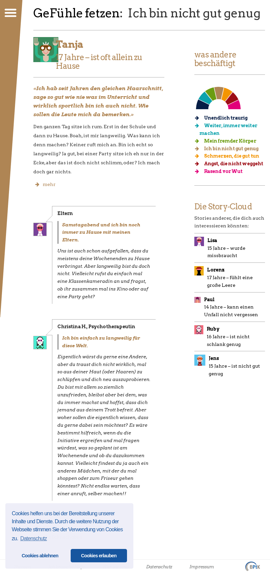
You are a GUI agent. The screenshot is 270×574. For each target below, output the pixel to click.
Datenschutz (159, 566)
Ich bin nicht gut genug (228, 148)
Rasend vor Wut (220, 171)
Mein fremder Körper (227, 141)
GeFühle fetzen (76, 13)
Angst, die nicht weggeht (231, 163)
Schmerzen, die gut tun (229, 156)
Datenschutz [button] (33, 538)
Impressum (201, 566)
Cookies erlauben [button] (99, 555)
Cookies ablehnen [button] (40, 555)
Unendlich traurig (223, 118)
